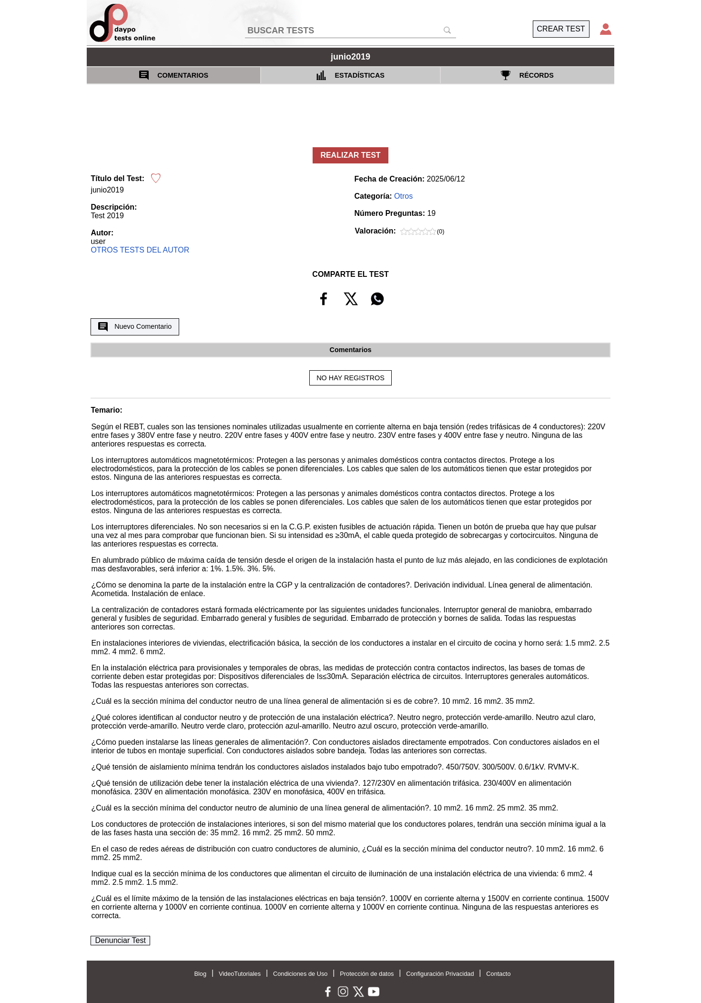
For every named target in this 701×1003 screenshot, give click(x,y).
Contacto (498, 973)
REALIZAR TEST (350, 155)
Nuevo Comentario (135, 327)
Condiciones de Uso (300, 973)
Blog (200, 973)
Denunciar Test (120, 940)
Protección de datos (367, 973)
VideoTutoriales (240, 973)
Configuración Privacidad (440, 973)
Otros (403, 196)
